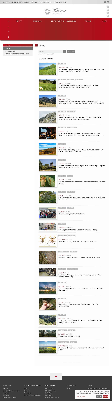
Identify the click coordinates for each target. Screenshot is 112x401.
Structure (6, 376)
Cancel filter (71, 34)
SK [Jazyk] (107, 2)
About (19, 21)
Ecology (62, 47)
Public (88, 21)
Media (104, 21)
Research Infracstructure (32, 379)
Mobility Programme (52, 381)
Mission (5, 372)
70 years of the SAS (59, 2)
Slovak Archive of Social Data (97, 374)
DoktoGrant (49, 379)
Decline (99, 396)
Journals (27, 374)
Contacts (6, 2)
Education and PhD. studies (63, 21)
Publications (28, 376)
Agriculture (63, 235)
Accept (105, 396)
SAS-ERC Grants (50, 374)
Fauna (70, 159)
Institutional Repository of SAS (98, 372)
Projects (26, 372)
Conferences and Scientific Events (17, 37)
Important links (10, 35)
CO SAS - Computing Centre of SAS (26, 399)
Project (62, 63)
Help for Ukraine (45, 2)
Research (37, 21)
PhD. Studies (49, 372)
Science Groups (17, 2)
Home (8, 20)
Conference (72, 111)
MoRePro (48, 376)
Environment (72, 252)
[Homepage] (47, 11)
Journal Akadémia (30, 2)
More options (81, 396)
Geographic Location (9, 381)
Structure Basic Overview (11, 374)
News (8, 32)
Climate (70, 63)
